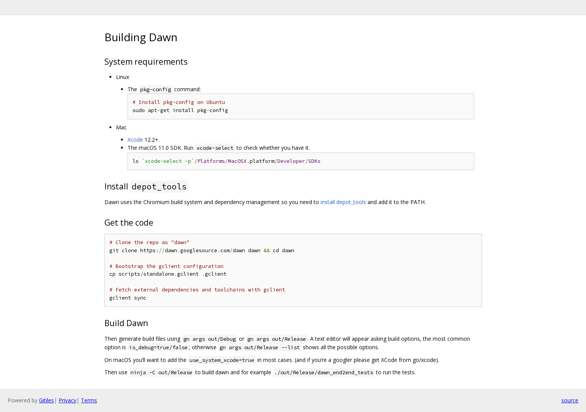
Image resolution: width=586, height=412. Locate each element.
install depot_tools (343, 202)
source (569, 400)
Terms (89, 400)
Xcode (135, 139)
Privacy (67, 400)
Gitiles (46, 400)
